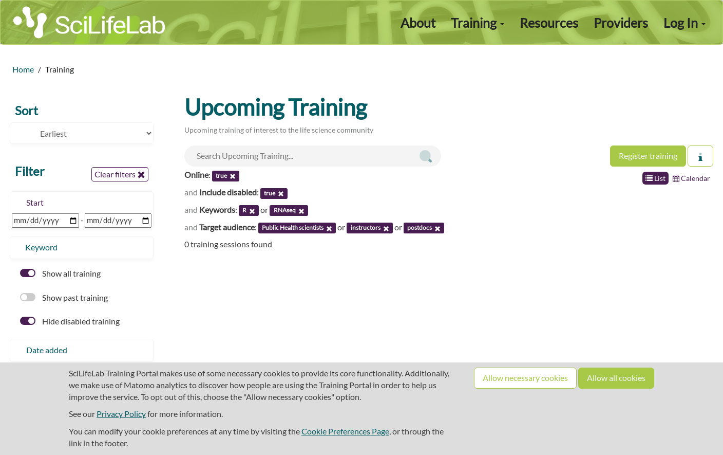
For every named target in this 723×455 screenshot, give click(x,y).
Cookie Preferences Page (345, 431)
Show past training (64, 297)
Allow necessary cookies (525, 378)
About (418, 22)
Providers (621, 22)
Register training (648, 155)
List (655, 178)
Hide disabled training (70, 321)
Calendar (691, 178)
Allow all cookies (616, 378)
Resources (549, 22)
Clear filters (119, 174)
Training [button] (477, 22)
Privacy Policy (121, 413)
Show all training (60, 273)
